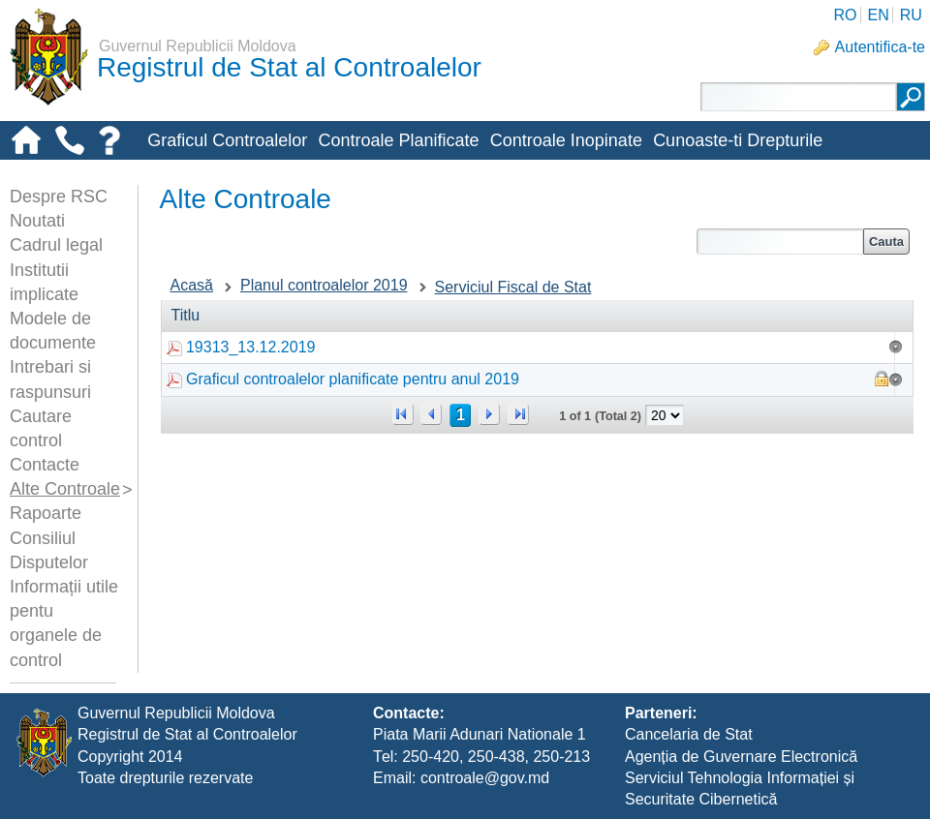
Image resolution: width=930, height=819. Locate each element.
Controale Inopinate (566, 140)
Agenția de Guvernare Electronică (741, 756)
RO (844, 15)
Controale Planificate (398, 140)
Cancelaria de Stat (689, 734)
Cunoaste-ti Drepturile (737, 140)
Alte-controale (201, 172)
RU (911, 15)
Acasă (191, 285)
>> (518, 414)
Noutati (37, 220)
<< (403, 414)
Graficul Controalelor (227, 140)
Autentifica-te (880, 47)
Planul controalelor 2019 (324, 285)
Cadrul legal (56, 245)
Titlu (186, 315)
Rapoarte (45, 513)
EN (877, 15)
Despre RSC (59, 196)
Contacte (44, 464)
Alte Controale (65, 489)
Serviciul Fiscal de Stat (513, 287)
